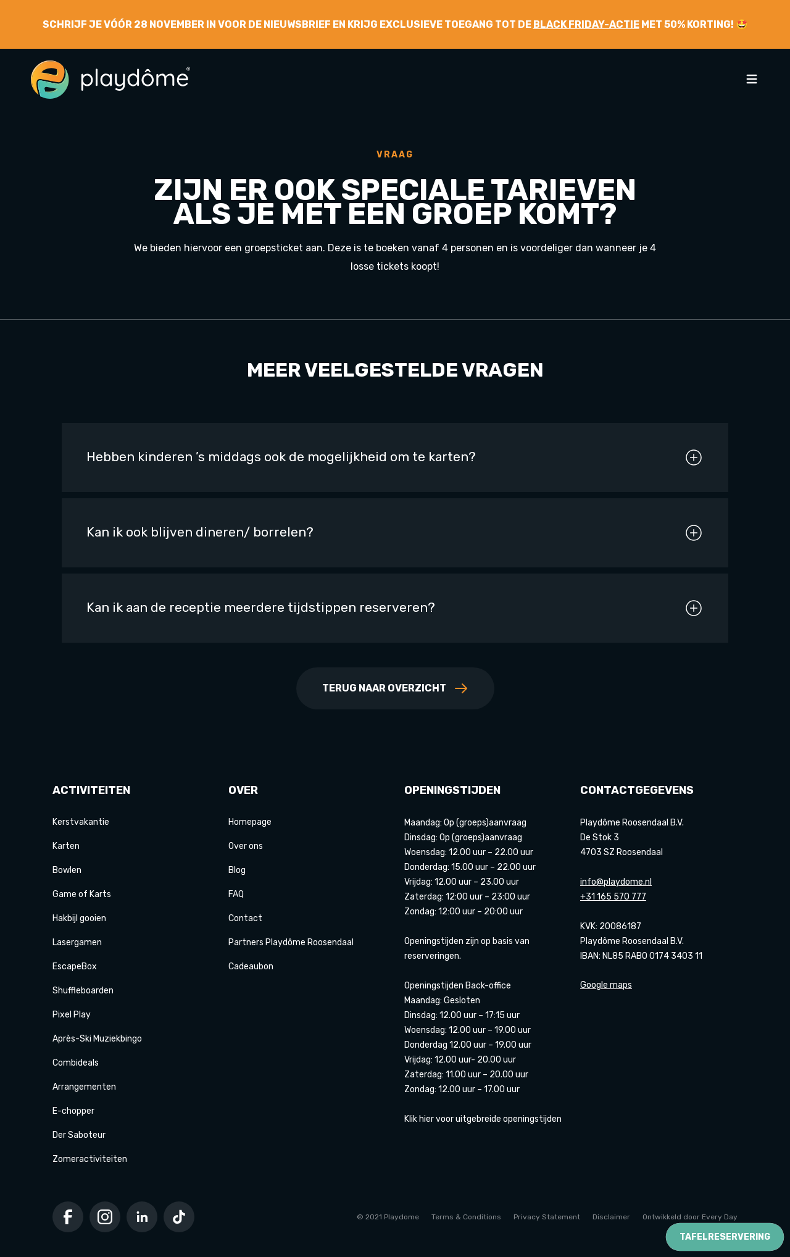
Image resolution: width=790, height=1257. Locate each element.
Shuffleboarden (83, 990)
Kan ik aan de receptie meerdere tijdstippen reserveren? (395, 608)
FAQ (236, 894)
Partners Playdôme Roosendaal (291, 942)
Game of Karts (81, 894)
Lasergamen (77, 942)
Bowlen (66, 870)
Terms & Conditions (466, 1217)
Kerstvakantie (80, 822)
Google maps (606, 985)
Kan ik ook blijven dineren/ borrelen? (395, 533)
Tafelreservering (725, 1237)
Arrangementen (84, 1087)
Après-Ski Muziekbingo (97, 1039)
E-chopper (73, 1111)
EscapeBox (74, 966)
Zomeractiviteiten (89, 1159)
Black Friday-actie (586, 24)
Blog (237, 870)
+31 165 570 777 (613, 897)
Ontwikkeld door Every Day (690, 1217)
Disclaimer (611, 1217)
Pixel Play (71, 1014)
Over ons (245, 846)
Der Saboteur (79, 1135)
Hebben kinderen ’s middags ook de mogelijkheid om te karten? (395, 457)
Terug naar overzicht (395, 688)
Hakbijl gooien (79, 918)
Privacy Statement (547, 1217)
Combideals (75, 1063)
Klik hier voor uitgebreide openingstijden (483, 1119)
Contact (245, 918)
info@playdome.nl (616, 882)
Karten (66, 846)
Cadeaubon (250, 966)
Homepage (250, 822)
